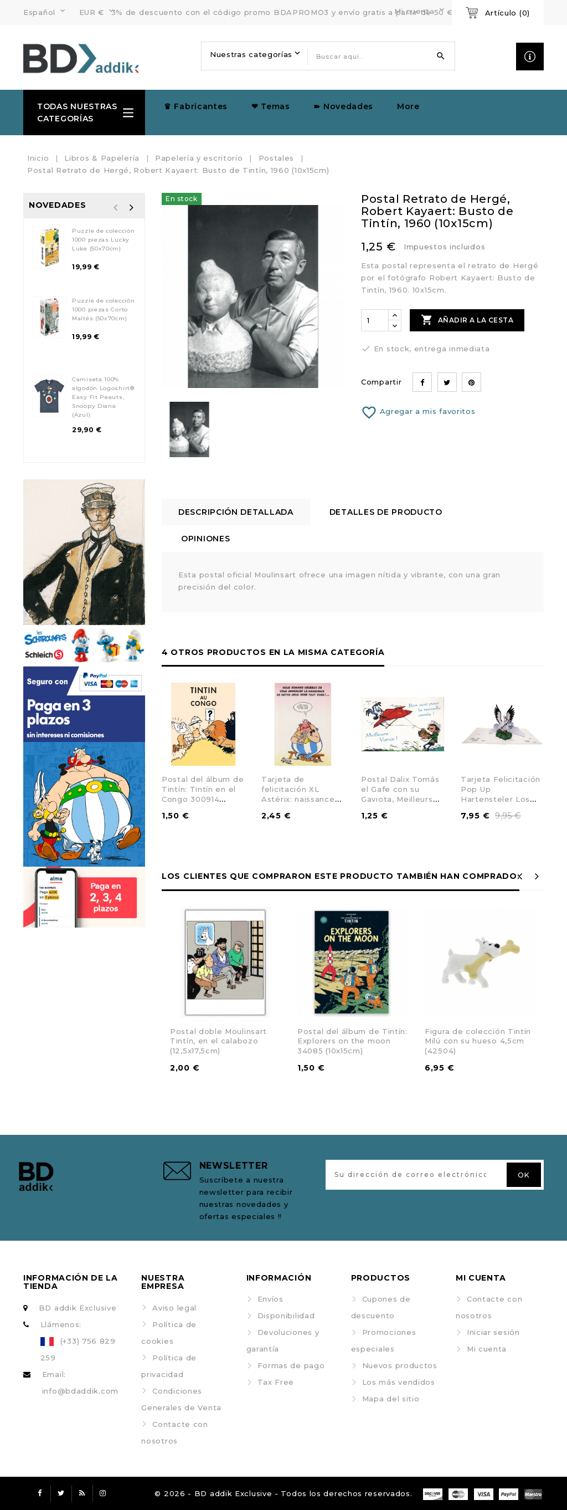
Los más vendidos (398, 1382)
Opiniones (205, 539)
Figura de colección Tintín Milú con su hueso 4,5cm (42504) (478, 1041)
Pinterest (471, 382)
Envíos (270, 1298)
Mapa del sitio (391, 1398)
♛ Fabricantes (196, 106)
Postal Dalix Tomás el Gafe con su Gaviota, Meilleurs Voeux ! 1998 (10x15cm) (400, 798)
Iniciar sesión (493, 1332)
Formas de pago (291, 1365)
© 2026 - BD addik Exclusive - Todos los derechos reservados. (283, 1493)
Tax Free (276, 1382)
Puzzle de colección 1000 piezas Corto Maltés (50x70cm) (103, 309)
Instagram (103, 1493)
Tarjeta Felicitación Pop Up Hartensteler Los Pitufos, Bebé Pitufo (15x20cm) (500, 798)
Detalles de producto (385, 512)
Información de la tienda (70, 1282)
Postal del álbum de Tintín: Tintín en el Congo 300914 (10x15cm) (203, 794)
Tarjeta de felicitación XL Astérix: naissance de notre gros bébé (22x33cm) (301, 798)
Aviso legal (174, 1307)
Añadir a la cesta (467, 320)
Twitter (61, 1493)
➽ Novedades (343, 106)
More (408, 106)
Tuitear (447, 382)
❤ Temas (270, 106)
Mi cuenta (487, 1348)
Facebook (40, 1493)
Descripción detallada (235, 512)
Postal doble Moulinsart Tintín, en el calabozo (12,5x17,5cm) (218, 1041)
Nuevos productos (399, 1365)
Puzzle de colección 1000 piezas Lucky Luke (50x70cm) (103, 239)
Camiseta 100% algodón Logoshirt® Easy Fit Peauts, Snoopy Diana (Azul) (103, 397)
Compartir (422, 382)
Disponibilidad (286, 1315)
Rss (82, 1493)
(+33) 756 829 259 (78, 1349)
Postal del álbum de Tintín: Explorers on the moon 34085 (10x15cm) (352, 1041)
